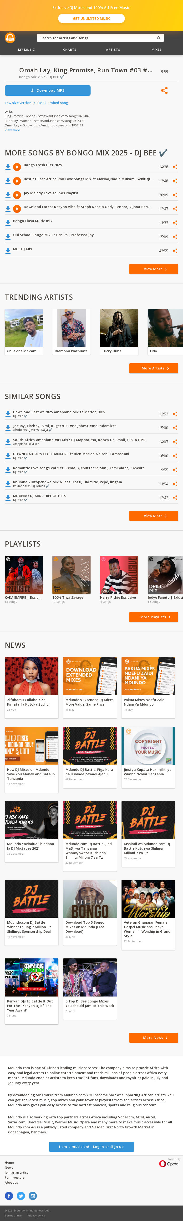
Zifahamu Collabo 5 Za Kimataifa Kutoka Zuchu (28, 702)
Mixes (157, 49)
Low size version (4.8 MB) (25, 102)
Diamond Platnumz (71, 351)
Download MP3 (47, 90)
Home (9, 1162)
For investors (14, 1177)
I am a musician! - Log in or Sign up (91, 1146)
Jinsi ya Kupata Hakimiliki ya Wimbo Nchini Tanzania (148, 771)
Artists (113, 49)
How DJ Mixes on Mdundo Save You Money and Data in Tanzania (31, 774)
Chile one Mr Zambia (24, 351)
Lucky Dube (111, 351)
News (9, 1167)
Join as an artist (16, 1172)
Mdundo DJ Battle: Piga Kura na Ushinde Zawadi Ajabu (89, 771)
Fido (153, 351)
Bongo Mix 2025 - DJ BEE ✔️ (41, 77)
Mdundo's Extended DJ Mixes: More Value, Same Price (90, 702)
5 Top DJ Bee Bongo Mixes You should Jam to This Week (90, 1003)
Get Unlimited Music (91, 18)
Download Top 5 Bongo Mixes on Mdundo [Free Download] (85, 927)
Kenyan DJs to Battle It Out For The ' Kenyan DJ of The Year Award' (30, 1005)
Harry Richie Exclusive (118, 597)
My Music (26, 49)
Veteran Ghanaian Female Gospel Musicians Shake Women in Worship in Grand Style (147, 929)
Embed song (58, 102)
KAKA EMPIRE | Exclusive (24, 597)
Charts (69, 49)
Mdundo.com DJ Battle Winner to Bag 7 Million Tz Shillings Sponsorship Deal (29, 927)
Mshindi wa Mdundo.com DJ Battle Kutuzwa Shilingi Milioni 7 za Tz (147, 848)
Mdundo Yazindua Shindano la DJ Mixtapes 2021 (30, 846)
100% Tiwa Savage (67, 597)
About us (11, 1182)
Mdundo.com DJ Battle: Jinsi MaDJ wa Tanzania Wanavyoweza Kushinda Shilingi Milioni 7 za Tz (89, 851)
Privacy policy (36, 1215)
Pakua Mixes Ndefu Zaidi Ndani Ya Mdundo (144, 702)
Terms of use (13, 1215)
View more (12, 130)
